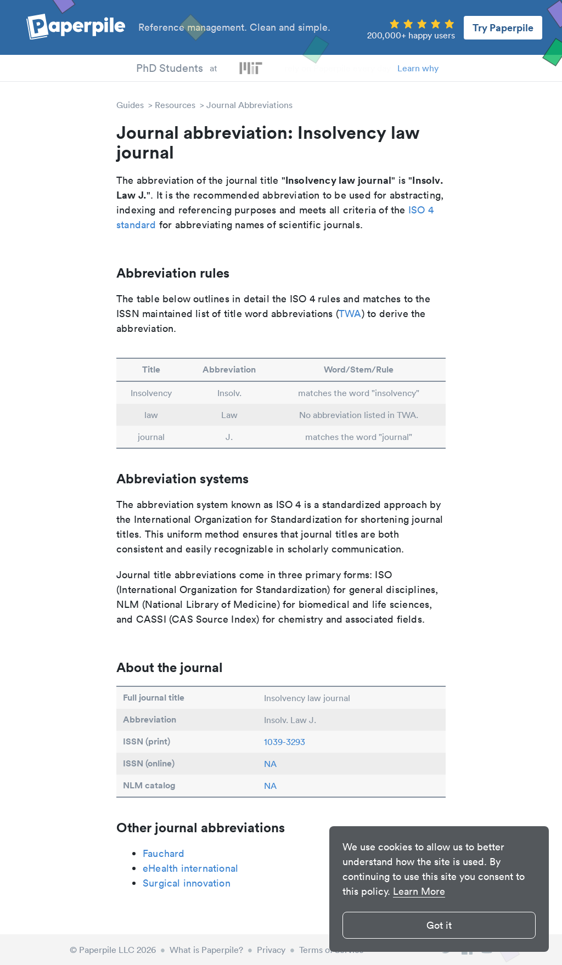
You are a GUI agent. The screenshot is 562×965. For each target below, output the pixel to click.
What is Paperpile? (206, 949)
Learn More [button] (419, 891)
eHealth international (190, 868)
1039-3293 (284, 741)
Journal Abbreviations (249, 104)
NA (270, 763)
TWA (350, 313)
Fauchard (164, 853)
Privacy (271, 949)
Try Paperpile (503, 27)
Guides (130, 104)
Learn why (418, 68)
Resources (175, 104)
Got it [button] (439, 925)
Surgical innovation (187, 883)
